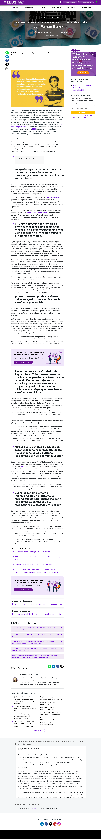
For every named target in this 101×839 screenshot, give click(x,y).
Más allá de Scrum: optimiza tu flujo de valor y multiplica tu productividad (83, 88)
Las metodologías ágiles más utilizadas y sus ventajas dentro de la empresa (24, 720)
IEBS (13, 53)
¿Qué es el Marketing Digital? (24, 730)
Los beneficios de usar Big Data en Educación (32, 552)
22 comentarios (23, 668)
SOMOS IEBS (71, 8)
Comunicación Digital (50, 18)
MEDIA (43, 8)
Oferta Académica (70, 2)
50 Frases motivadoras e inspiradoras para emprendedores (49, 726)
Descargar (83, 72)
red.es (22, 467)
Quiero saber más (23, 362)
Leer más (53, 684)
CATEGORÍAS (29, 8)
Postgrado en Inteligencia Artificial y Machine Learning (56, 614)
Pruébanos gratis (85, 2)
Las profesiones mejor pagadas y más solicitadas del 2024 (25, 712)
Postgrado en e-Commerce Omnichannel (30, 604)
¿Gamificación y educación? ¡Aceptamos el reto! (33, 565)
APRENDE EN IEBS (85, 8)
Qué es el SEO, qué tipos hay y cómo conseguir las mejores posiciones (51, 718)
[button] (37, 629)
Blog (21, 53)
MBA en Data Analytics (22, 614)
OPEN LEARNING (57, 8)
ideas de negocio (52, 197)
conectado (34, 812)
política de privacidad (85, 117)
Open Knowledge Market (37, 213)
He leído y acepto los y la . (82, 116)
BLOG (15, 8)
